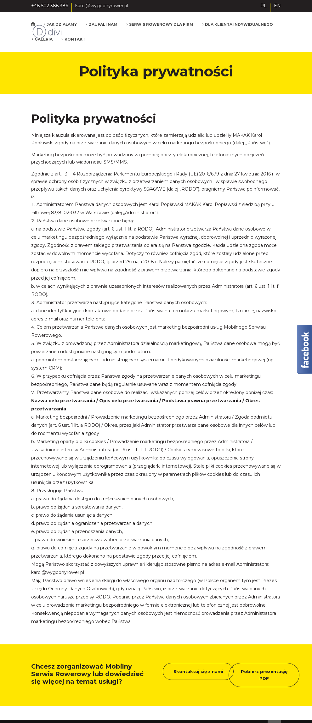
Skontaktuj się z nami (198, 671)
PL (263, 5)
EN (277, 5)
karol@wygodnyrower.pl (57, 572)
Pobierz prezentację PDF (264, 675)
